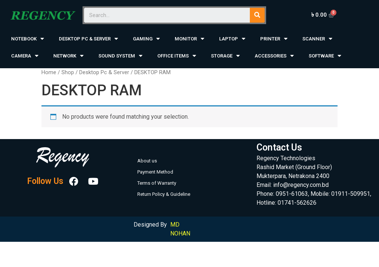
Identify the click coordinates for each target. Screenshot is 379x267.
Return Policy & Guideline (163, 194)
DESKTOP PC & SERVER (88, 39)
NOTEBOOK (27, 39)
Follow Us (45, 182)
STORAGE (225, 56)
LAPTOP (232, 39)
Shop (67, 72)
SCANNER (317, 39)
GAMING (146, 39)
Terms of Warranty (156, 183)
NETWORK (68, 56)
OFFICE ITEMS (176, 56)
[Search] (257, 15)
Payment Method (155, 172)
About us (147, 161)
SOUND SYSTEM (120, 56)
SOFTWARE (325, 56)
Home (48, 72)
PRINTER (274, 39)
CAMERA (24, 56)
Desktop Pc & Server (104, 72)
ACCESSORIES (274, 56)
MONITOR (189, 39)
